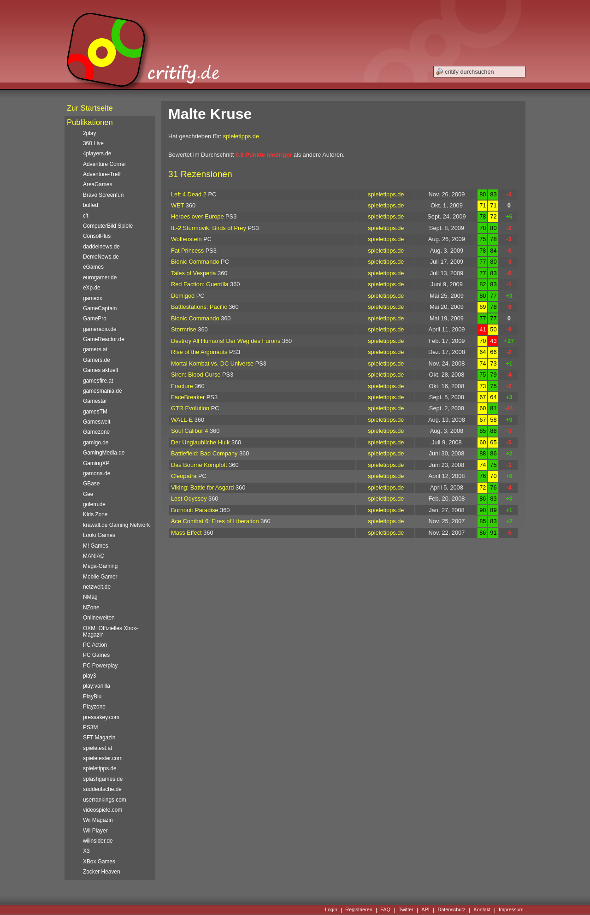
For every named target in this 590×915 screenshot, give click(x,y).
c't (85, 216)
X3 (86, 851)
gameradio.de (100, 329)
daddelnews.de (101, 246)
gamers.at (95, 349)
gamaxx (92, 298)
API (425, 910)
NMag (90, 597)
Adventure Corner (104, 164)
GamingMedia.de (103, 452)
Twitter (406, 910)
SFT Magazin (99, 737)
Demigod (183, 295)
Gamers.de (96, 360)
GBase (91, 483)
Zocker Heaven (101, 871)
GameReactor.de (103, 339)
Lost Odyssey (189, 498)
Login (331, 910)
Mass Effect (186, 532)
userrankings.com (104, 800)
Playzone (94, 706)
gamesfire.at (98, 381)
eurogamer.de (100, 277)
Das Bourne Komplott (199, 464)
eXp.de (91, 287)
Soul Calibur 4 (189, 430)
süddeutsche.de (102, 789)
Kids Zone (95, 514)
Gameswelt (96, 422)
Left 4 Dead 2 (188, 194)
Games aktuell (100, 370)
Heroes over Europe (197, 216)
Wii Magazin (98, 820)
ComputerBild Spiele (108, 226)
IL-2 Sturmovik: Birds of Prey (208, 227)
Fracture (182, 386)
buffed (90, 205)
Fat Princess (187, 250)
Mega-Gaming (100, 566)
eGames (93, 267)
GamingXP (96, 463)
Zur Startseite (90, 108)
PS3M (90, 727)
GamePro (94, 318)
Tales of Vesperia (193, 273)
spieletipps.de (241, 136)
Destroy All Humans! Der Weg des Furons (225, 340)
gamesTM (95, 411)
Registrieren (358, 910)
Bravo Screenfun (103, 195)
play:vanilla (96, 686)
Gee (88, 494)
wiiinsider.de (98, 841)
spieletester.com (103, 758)
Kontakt (481, 910)
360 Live (93, 143)
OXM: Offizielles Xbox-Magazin (110, 631)
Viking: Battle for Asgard (202, 487)
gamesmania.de (102, 391)
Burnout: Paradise (194, 510)
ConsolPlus (97, 236)
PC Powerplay (100, 665)
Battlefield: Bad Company (204, 453)
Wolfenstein (186, 239)
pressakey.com (101, 717)
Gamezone (96, 432)
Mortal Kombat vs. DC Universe (212, 363)
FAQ (385, 910)
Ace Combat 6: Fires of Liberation (215, 521)
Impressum (511, 910)
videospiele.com (102, 810)
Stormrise (183, 329)
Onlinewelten (99, 617)
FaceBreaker (188, 397)
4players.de (97, 153)
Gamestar (95, 401)
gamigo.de (95, 442)
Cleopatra (184, 475)
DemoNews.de (101, 257)
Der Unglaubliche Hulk (200, 442)
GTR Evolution (190, 408)
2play (89, 133)
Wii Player (95, 830)
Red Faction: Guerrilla (199, 284)
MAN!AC (93, 556)
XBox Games (99, 861)
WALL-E (182, 419)
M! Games (95, 546)
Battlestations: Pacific (199, 306)
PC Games (96, 655)
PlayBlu (92, 696)
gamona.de (96, 473)
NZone (91, 607)
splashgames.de (103, 779)
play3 (89, 676)
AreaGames (97, 184)
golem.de (94, 504)
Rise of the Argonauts (199, 351)
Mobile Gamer (100, 576)
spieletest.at (97, 748)
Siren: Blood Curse (195, 374)
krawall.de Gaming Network (116, 525)
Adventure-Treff (102, 174)
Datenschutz (451, 910)
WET (177, 205)
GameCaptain (100, 308)
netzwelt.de (97, 587)
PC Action (95, 645)
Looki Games (99, 535)
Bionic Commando (195, 261)
